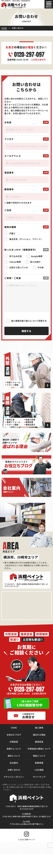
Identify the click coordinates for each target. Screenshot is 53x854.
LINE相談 (39, 769)
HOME (14, 727)
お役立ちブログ (14, 734)
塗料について (14, 755)
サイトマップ (39, 776)
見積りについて (14, 748)
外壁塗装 (14, 741)
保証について (39, 755)
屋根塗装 (39, 741)
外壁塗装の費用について (39, 748)
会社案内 (14, 762)
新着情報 (39, 762)
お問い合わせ (14, 769)
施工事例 (39, 727)
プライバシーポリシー (35, 110)
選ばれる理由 (39, 734)
